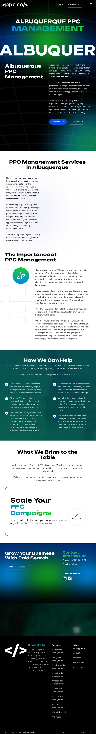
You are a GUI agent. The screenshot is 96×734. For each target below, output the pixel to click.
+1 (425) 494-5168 (74, 560)
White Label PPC (59, 712)
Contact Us (78, 667)
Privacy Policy (85, 732)
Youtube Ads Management (58, 698)
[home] (15, 4)
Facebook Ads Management (58, 667)
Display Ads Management (58, 690)
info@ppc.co (71, 564)
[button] (92, 4)
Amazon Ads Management (58, 682)
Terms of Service (68, 732)
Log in (60, 4)
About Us (77, 653)
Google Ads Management (58, 659)
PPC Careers (78, 663)
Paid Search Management (58, 651)
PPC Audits (56, 717)
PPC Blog (77, 658)
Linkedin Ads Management (58, 674)
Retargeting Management (58, 706)
